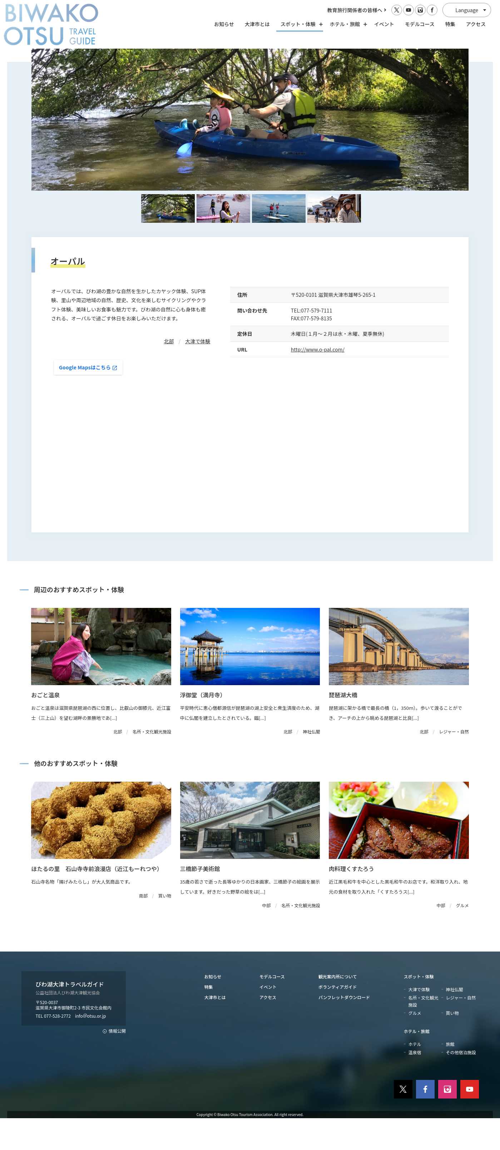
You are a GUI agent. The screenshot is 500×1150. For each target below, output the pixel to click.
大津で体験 (197, 373)
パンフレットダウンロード (344, 1029)
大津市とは (257, 24)
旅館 (450, 1076)
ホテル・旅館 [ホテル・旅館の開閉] (346, 24)
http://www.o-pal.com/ (318, 381)
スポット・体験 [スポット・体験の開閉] (300, 24)
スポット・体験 (419, 1008)
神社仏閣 (454, 1021)
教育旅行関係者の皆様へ (354, 10)
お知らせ (224, 24)
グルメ (415, 1045)
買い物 (452, 1045)
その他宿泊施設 (461, 1084)
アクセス (476, 24)
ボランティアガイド (337, 1019)
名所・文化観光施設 (424, 1032)
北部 (169, 373)
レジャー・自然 (461, 1029)
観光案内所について (337, 1008)
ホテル (415, 1076)
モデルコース (420, 24)
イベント (384, 24)
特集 (450, 24)
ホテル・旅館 (417, 1063)
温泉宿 (415, 1084)
